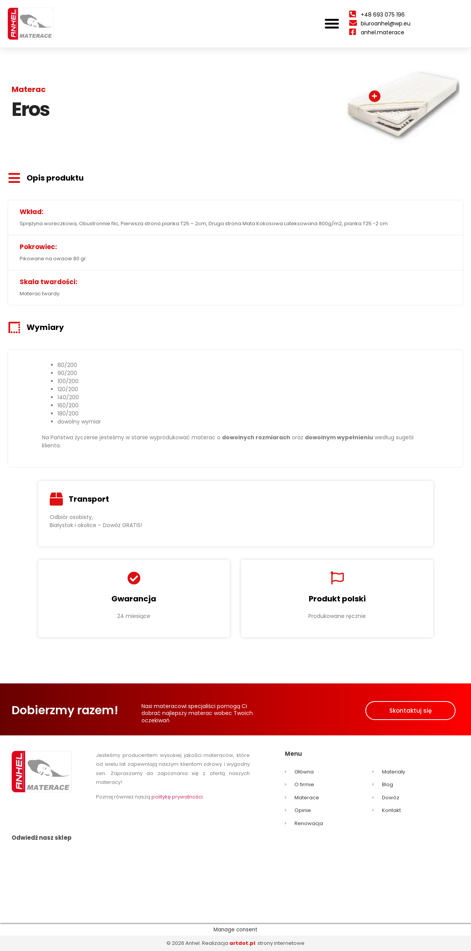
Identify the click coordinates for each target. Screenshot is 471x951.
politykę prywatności (177, 796)
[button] (331, 23)
